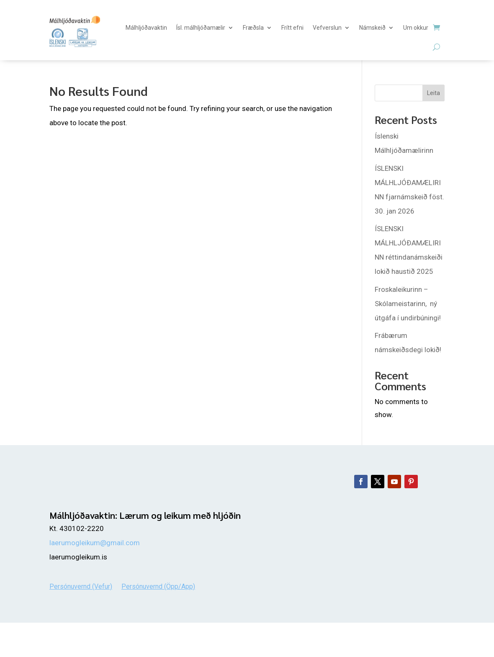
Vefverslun (327, 27)
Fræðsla (253, 27)
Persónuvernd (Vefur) (80, 586)
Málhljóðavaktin (146, 27)
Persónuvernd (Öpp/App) (158, 586)
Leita (433, 93)
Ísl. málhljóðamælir (200, 27)
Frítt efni (292, 27)
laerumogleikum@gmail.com (94, 542)
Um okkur (415, 27)
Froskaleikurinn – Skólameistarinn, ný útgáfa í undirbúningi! (408, 303)
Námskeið (372, 27)
